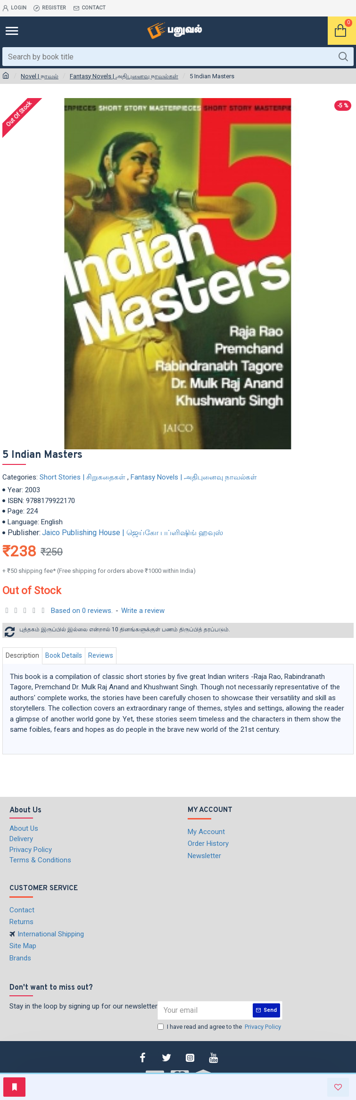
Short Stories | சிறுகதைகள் (82, 477)
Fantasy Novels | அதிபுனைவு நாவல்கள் (124, 76)
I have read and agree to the (219, 1027)
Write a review (143, 610)
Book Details (63, 655)
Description (22, 655)
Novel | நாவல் (39, 76)
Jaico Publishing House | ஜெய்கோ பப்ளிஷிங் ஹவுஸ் (132, 532)
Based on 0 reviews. (82, 610)
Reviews (100, 655)
